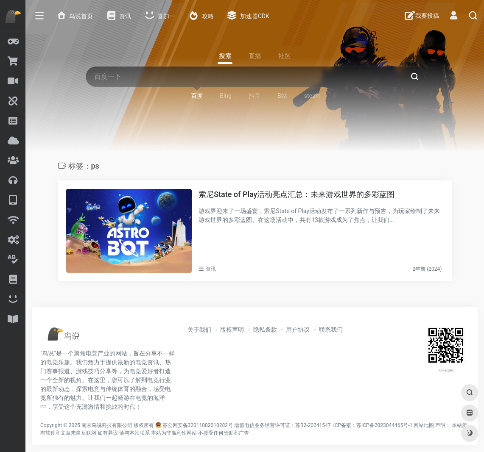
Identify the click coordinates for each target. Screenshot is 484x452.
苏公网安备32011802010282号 (197, 425)
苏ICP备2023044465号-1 (384, 425)
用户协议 (298, 329)
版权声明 (232, 329)
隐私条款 (265, 329)
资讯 (211, 269)
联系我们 (331, 329)
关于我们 (199, 329)
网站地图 (424, 425)
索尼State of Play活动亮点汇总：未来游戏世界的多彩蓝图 (296, 194)
